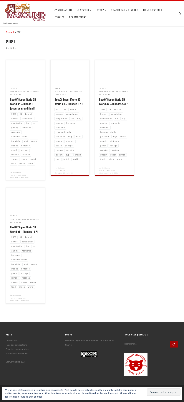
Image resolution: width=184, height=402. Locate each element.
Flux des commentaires (17, 349)
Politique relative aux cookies (25, 396)
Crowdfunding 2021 (15, 361)
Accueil (10, 32)
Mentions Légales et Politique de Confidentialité (89, 340)
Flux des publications (16, 345)
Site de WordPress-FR (17, 353)
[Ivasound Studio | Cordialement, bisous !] (25, 11)
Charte (68, 345)
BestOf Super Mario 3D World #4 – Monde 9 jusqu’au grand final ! (23, 104)
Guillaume (17, 172)
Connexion (11, 340)
